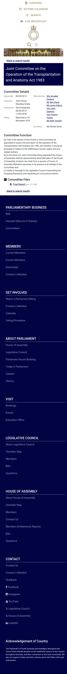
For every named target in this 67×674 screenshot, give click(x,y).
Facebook (12, 587)
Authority (8, 101)
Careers (10, 373)
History (10, 381)
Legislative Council (16, 352)
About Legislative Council (20, 444)
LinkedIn (12, 623)
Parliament (9, 107)
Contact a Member (16, 274)
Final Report (19, 184)
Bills (8, 213)
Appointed (8, 96)
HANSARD (33, 2)
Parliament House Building (21, 359)
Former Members (15, 260)
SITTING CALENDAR (33, 9)
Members (11, 458)
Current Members (15, 252)
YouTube (12, 601)
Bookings (11, 405)
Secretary (38, 126)
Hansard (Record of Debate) (21, 221)
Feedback (11, 579)
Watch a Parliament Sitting (21, 298)
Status (7, 117)
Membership (39, 96)
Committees (13, 228)
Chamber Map (14, 451)
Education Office (15, 419)
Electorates (12, 267)
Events (9, 412)
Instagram (13, 594)
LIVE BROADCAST (33, 21)
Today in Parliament (17, 366)
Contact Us (12, 519)
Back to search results (18, 60)
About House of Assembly (20, 497)
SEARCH (33, 15)
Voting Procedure (15, 320)
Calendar (11, 313)
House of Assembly (17, 345)
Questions (11, 473)
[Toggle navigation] (36, 44)
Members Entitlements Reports (23, 526)
